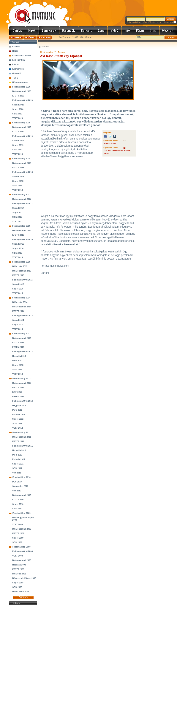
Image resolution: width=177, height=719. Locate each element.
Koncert (86, 30)
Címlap (17, 30)
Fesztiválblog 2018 (21, 158)
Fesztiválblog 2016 (21, 226)
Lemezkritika (18, 60)
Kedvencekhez (16, 37)
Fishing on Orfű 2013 (22, 351)
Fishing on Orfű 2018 (22, 172)
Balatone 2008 (19, 574)
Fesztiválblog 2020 (21, 87)
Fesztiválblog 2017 (21, 194)
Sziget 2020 (17, 109)
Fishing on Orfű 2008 (22, 551)
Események (18, 69)
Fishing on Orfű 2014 (22, 316)
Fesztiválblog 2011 (21, 432)
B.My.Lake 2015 (19, 266)
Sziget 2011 (17, 464)
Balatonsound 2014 (21, 307)
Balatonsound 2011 (21, 437)
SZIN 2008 (17, 587)
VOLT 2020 (17, 118)
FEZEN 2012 (18, 396)
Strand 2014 (18, 320)
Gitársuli (16, 73)
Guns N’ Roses (110, 143)
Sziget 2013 (17, 365)
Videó (114, 30)
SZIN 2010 (17, 509)
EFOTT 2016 (18, 235)
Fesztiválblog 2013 (21, 333)
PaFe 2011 (17, 455)
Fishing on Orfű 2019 (22, 136)
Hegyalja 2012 (19, 405)
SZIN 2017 (17, 217)
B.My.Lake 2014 (19, 302)
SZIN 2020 (17, 114)
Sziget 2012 (17, 419)
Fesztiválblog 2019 (21, 123)
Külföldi (16, 46)
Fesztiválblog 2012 (21, 378)
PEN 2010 (17, 482)
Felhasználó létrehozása (137, 22)
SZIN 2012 (17, 423)
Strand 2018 (18, 176)
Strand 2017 (18, 208)
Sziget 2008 (17, 583)
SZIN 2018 (17, 185)
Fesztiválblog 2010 (21, 477)
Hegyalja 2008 (19, 565)
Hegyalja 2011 (19, 450)
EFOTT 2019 (18, 132)
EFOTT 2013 (18, 342)
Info (127, 30)
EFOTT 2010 (18, 500)
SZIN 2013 (17, 369)
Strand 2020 (18, 105)
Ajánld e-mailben (44, 37)
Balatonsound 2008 (21, 560)
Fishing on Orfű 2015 (22, 280)
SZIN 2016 (17, 253)
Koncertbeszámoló (21, 55)
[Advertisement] (23, 662)
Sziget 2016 (17, 248)
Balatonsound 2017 (21, 199)
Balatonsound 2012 (21, 383)
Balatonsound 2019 (21, 127)
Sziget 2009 (17, 538)
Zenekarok (49, 30)
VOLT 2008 (17, 556)
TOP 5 (15, 78)
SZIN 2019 (17, 149)
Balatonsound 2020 (21, 91)
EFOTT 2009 (18, 533)
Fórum (140, 30)
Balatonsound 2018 (21, 163)
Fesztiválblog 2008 (21, 547)
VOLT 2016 (17, 257)
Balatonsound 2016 (21, 230)
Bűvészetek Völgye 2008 (24, 578)
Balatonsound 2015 (21, 271)
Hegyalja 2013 (19, 356)
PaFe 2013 (17, 360)
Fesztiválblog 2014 (21, 298)
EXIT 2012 (17, 392)
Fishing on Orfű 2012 (22, 401)
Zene (101, 30)
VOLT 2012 (17, 428)
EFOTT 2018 (18, 167)
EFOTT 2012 (18, 387)
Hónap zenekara (20, 82)
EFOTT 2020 (18, 96)
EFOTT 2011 (18, 441)
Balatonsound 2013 (21, 338)
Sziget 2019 (17, 145)
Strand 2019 (18, 140)
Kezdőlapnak (29, 37)
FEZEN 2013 (18, 347)
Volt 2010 (16, 491)
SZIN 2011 (17, 468)
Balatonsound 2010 (21, 495)
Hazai (15, 51)
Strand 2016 (18, 244)
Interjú (15, 64)
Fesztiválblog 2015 (21, 262)
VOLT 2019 (17, 154)
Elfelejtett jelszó (154, 22)
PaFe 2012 (17, 410)
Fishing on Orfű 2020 (22, 100)
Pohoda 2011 (18, 459)
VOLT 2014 (17, 329)
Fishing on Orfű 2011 (22, 446)
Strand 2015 (18, 284)
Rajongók (68, 30)
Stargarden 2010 (20, 486)
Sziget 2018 (17, 181)
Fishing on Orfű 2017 (22, 203)
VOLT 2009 (17, 524)
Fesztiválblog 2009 (21, 513)
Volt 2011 (16, 473)
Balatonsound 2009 (21, 529)
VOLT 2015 (17, 293)
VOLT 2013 (17, 374)
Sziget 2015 (17, 289)
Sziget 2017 (17, 212)
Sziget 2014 (17, 325)
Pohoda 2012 (18, 414)
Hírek (32, 30)
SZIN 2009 (17, 542)
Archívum (23, 597)
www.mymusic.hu (32, 12)
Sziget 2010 (17, 504)
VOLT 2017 (17, 221)
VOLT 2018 (17, 190)
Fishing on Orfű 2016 (22, 239)
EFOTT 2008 (18, 569)
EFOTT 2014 (18, 311)
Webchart (168, 30)
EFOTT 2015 (18, 275)
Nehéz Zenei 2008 (20, 592)
